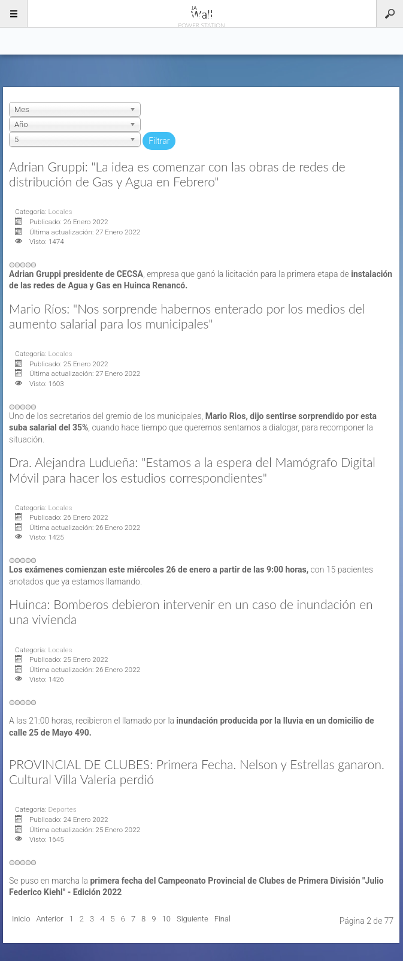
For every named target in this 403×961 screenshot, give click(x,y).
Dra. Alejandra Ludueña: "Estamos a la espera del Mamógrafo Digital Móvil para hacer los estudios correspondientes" (192, 469)
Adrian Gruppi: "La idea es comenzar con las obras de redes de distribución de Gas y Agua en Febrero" (177, 174)
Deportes (62, 809)
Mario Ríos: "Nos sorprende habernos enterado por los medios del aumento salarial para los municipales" (187, 316)
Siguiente (192, 918)
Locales (60, 211)
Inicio (21, 918)
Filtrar (159, 141)
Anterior (49, 918)
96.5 (202, 13)
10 (166, 918)
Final (222, 918)
